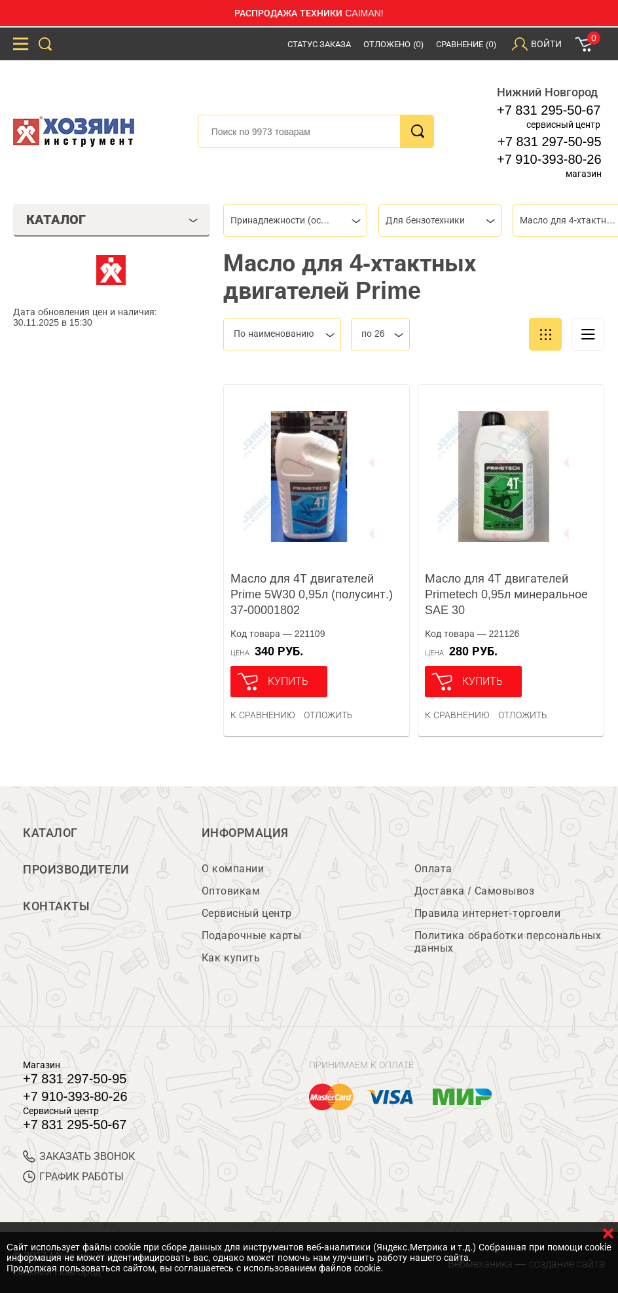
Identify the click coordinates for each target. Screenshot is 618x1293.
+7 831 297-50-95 (549, 141)
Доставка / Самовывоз (474, 891)
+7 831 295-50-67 (548, 110)
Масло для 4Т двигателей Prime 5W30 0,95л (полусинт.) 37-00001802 (311, 594)
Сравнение (466, 44)
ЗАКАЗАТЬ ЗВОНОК (79, 1156)
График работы (73, 1176)
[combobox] (295, 220)
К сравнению (262, 715)
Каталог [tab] (112, 219)
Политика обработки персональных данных (507, 942)
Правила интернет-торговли (487, 913)
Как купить (231, 957)
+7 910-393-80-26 (549, 159)
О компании (233, 868)
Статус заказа (319, 44)
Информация (245, 832)
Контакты (56, 906)
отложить (328, 715)
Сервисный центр (247, 913)
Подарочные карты (251, 935)
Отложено (393, 44)
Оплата (433, 868)
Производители (76, 869)
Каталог (50, 832)
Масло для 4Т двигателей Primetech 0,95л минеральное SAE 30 (506, 594)
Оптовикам (231, 891)
